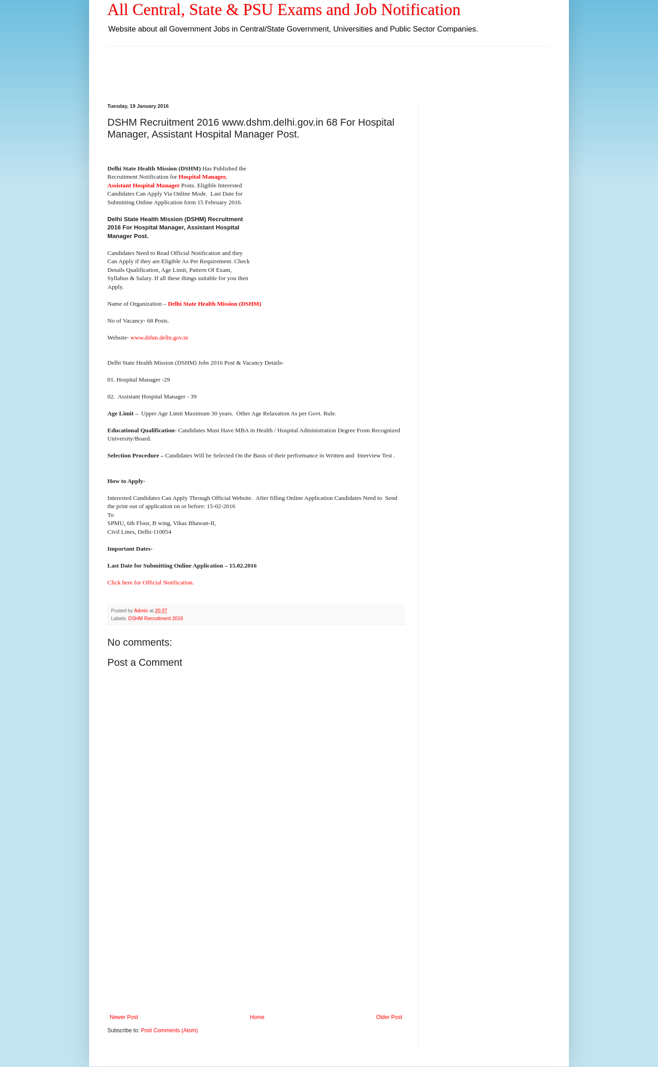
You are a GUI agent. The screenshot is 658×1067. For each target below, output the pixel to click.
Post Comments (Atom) (169, 1030)
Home (257, 1017)
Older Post (389, 1017)
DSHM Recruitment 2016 (155, 618)
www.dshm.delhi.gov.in (159, 337)
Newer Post (124, 1017)
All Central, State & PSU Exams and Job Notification (284, 9)
